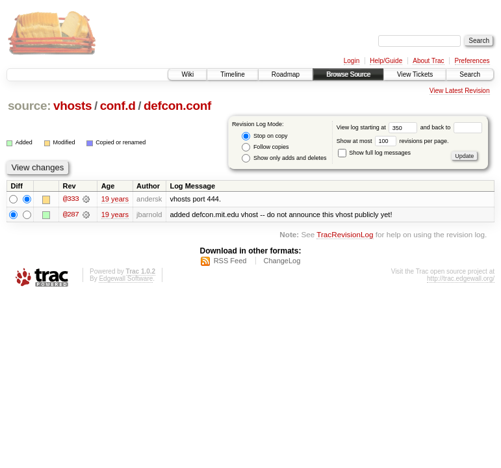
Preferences (472, 60)
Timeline (232, 74)
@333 (71, 199)
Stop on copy (264, 136)
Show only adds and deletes (284, 158)
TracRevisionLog (344, 235)
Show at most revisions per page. (393, 141)
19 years (115, 199)
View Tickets (415, 74)
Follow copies (265, 147)
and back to (451, 127)
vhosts (72, 105)
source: (29, 105)
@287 (71, 214)
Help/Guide (386, 60)
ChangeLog (281, 261)
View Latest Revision (460, 90)
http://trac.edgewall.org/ (461, 278)
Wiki (187, 74)
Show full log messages (374, 153)
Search (469, 74)
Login (351, 60)
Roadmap (286, 74)
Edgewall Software (126, 278)
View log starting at (378, 127)
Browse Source (348, 74)
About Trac (428, 60)
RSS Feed (230, 261)
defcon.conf (177, 105)
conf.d (118, 105)
